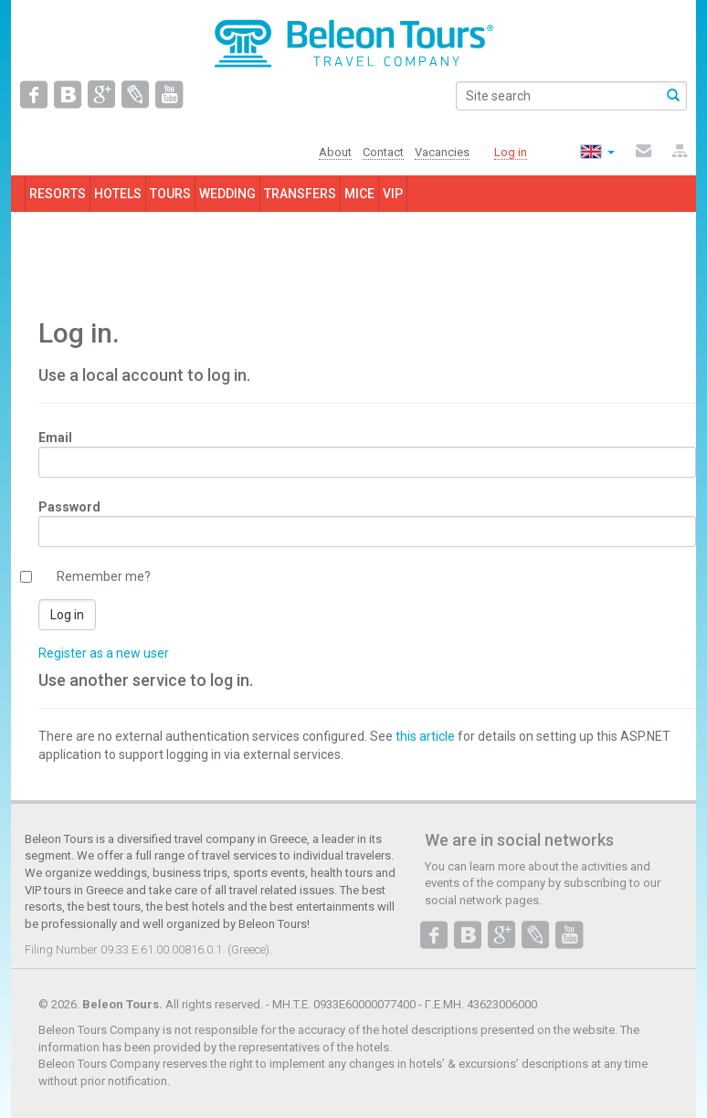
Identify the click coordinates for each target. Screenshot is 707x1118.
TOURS (170, 193)
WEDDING (227, 193)
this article (425, 736)
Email (55, 437)
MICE (359, 193)
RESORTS (57, 193)
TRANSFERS (300, 193)
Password (69, 507)
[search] (571, 96)
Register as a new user (103, 653)
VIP (393, 193)
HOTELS (118, 193)
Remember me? (104, 576)
